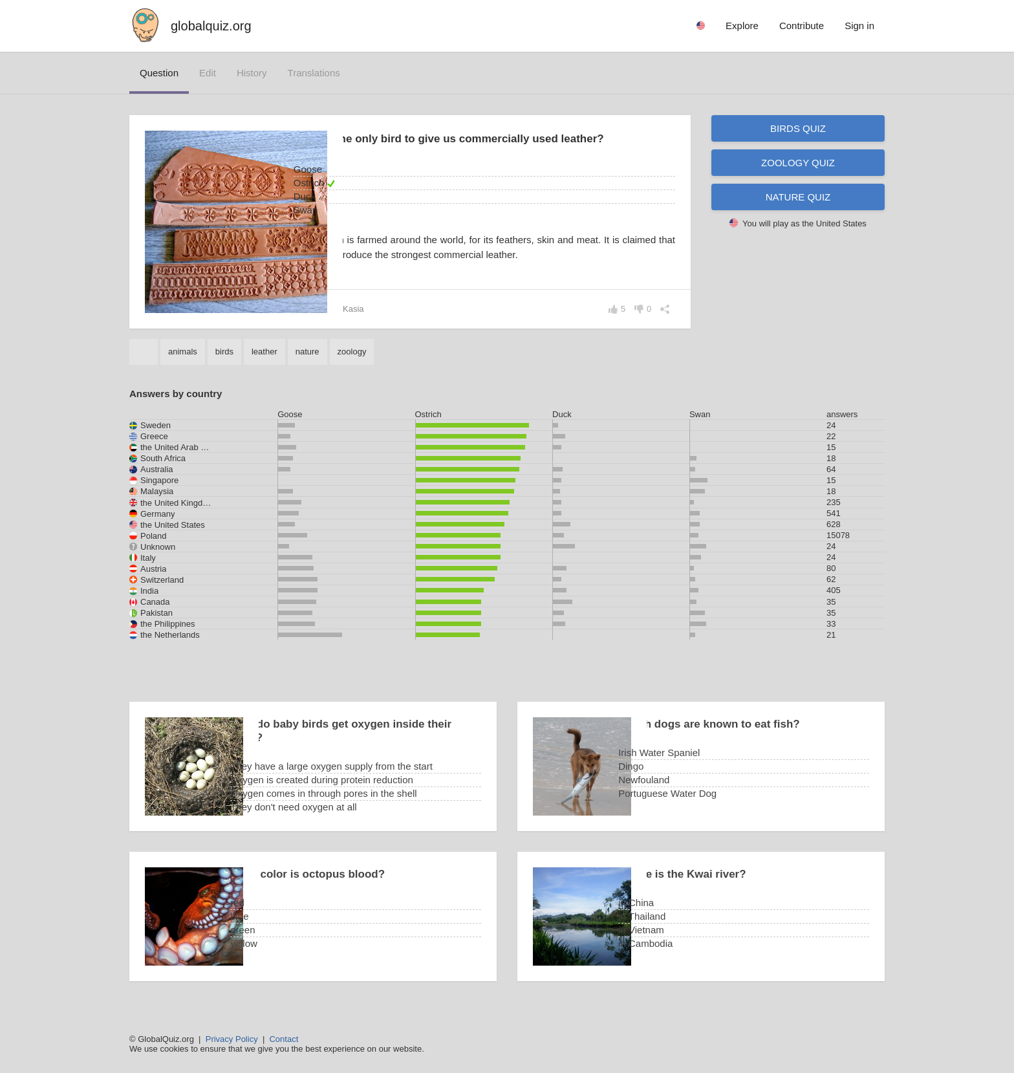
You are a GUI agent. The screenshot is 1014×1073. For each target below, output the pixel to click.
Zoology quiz (798, 162)
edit (207, 72)
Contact (283, 1039)
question (159, 72)
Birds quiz (798, 128)
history (252, 72)
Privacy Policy (232, 1039)
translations (314, 72)
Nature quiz (798, 196)
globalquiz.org (211, 26)
